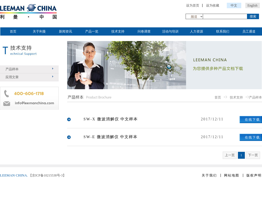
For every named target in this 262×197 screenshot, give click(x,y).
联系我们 (222, 31)
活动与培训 (170, 31)
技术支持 (117, 31)
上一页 (230, 155)
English (253, 5)
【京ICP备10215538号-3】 (47, 175)
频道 (194, 17)
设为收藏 (212, 5)
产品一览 (91, 31)
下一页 (253, 155)
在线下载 (252, 119)
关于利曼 (39, 31)
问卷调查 (144, 31)
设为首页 (192, 5)
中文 (234, 5)
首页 (13, 31)
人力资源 (196, 31)
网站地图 (231, 175)
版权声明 (254, 175)
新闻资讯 (65, 31)
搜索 (253, 16)
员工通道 (248, 31)
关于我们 (209, 175)
